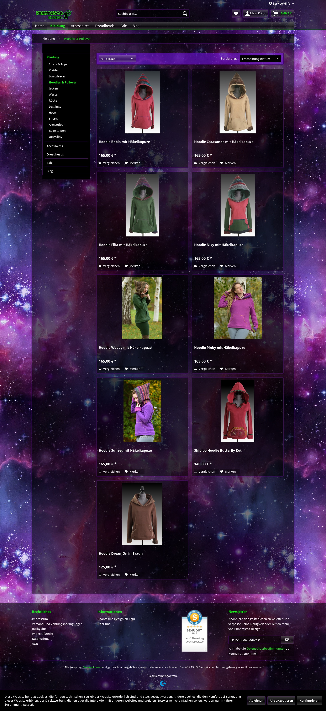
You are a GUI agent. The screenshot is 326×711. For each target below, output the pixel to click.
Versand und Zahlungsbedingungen (57, 624)
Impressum (40, 619)
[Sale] (123, 26)
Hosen (53, 112)
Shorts (53, 119)
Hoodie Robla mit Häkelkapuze (124, 142)
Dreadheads (55, 154)
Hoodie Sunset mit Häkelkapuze (125, 450)
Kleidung (53, 57)
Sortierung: (229, 58)
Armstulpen (57, 125)
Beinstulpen (57, 131)
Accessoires (55, 146)
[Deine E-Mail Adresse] (254, 640)
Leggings (55, 106)
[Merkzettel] (236, 13)
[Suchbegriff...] (152, 13)
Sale (50, 163)
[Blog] (136, 26)
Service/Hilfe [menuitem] (280, 3)
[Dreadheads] (104, 26)
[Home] (39, 26)
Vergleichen (109, 163)
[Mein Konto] (255, 13)
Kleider (54, 70)
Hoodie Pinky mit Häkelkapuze (219, 348)
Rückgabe (39, 629)
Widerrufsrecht (42, 634)
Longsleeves (57, 76)
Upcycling (55, 137)
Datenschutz (40, 639)
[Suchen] (185, 13)
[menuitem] (152, 13)
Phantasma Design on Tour (116, 619)
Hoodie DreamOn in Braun (121, 553)
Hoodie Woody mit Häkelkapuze (125, 348)
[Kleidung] (57, 26)
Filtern (108, 59)
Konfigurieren (309, 700)
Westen (54, 94)
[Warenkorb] (282, 13)
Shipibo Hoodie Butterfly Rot (218, 450)
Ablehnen (256, 700)
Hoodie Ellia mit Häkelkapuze (123, 245)
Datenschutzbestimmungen (266, 648)
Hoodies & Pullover (63, 82)
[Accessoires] (80, 26)
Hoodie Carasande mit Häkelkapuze (223, 142)
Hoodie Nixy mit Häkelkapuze (218, 245)
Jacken (53, 88)
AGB (35, 644)
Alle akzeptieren (281, 700)
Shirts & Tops (58, 64)
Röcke (53, 100)
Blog (50, 171)
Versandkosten (92, 667)
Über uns (104, 624)
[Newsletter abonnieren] (287, 640)
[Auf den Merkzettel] (132, 162)
